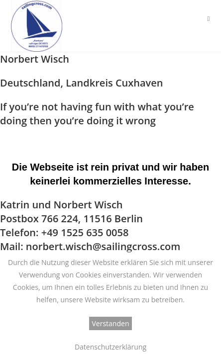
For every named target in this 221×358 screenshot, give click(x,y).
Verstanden (110, 323)
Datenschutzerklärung (110, 347)
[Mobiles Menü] (208, 18)
